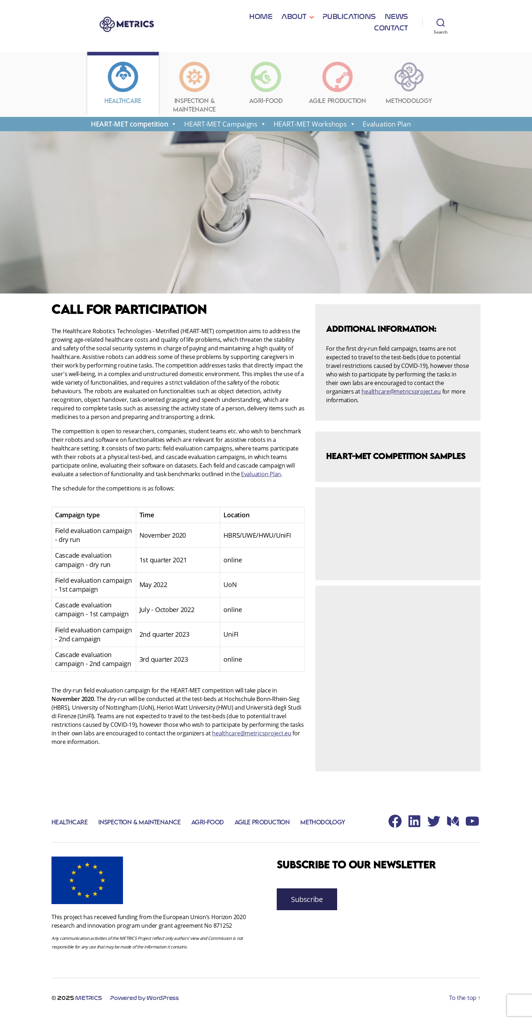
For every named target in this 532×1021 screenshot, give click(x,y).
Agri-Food (206, 825)
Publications (306, 26)
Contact (391, 26)
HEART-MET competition (134, 127)
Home (218, 26)
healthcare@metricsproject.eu (251, 736)
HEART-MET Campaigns (225, 127)
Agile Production (260, 825)
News (353, 26)
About (251, 26)
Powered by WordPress (144, 1001)
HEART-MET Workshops (315, 127)
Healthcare (69, 825)
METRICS (88, 1001)
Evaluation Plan (387, 126)
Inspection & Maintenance (138, 825)
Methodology (321, 825)
